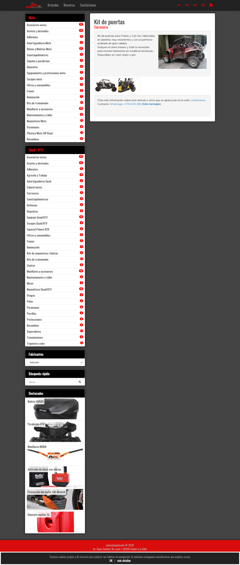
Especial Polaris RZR (38, 229)
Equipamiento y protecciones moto (46, 73)
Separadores (34, 331)
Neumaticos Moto (36, 121)
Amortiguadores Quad (39, 181)
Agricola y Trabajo (37, 175)
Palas (30, 301)
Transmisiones (35, 337)
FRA (187, 5)
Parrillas (31, 313)
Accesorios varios (36, 25)
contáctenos (198, 100)
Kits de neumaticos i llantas (42, 253)
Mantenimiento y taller (39, 115)
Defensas (32, 205)
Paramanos (33, 127)
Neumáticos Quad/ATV (39, 289)
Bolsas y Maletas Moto (39, 49)
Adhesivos (32, 37)
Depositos (32, 67)
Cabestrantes (34, 187)
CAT (178, 5)
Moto (32, 17)
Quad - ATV (36, 149)
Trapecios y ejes (36, 343)
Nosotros (69, 4)
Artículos (53, 4)
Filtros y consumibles (38, 85)
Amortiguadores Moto (39, 43)
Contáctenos (88, 4)
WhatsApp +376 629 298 (125, 104)
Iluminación (33, 97)
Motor (30, 283)
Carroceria (101, 27)
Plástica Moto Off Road (40, 133)
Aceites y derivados (37, 31)
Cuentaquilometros (37, 55)
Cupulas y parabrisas (38, 61)
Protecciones (34, 319)
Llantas (31, 265)
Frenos (30, 91)
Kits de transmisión (37, 103)
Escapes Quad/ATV (37, 223)
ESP (195, 5)
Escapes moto (34, 79)
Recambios (33, 139)
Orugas (31, 295)
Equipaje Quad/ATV (37, 217)
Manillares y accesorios (40, 109)
